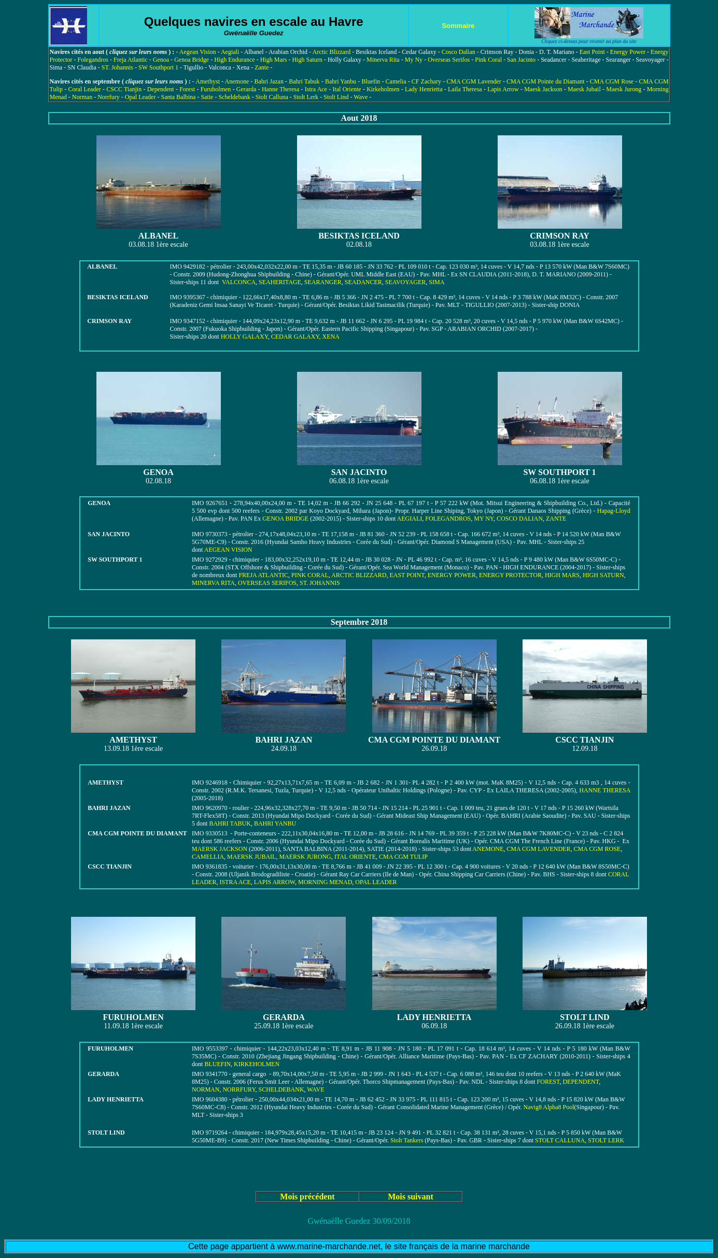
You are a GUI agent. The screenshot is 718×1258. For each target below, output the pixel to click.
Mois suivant (410, 1196)
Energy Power (627, 51)
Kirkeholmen (383, 89)
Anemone (237, 81)
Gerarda (246, 89)
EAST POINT (406, 575)
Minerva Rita (383, 59)
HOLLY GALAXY (244, 336)
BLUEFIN (217, 1064)
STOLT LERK (606, 1140)
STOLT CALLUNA (560, 1140)
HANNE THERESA (604, 790)
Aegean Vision (197, 51)
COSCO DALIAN (520, 518)
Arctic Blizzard (331, 51)
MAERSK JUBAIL (251, 856)
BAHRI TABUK (230, 823)
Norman (82, 97)
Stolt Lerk (305, 97)
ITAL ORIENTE (355, 856)
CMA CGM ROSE (597, 848)
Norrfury (108, 97)
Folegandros (93, 59)
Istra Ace (316, 89)
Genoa (161, 59)
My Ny (414, 59)
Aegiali (230, 51)
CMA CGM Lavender (473, 81)
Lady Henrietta (424, 89)
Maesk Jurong (623, 89)
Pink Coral (488, 59)
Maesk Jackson (543, 89)
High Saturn (307, 59)
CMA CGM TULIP (403, 856)
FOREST (548, 1081)
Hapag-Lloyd (613, 510)
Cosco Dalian (458, 51)
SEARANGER (323, 282)
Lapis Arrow (503, 89)
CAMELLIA (208, 856)
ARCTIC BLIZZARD (358, 575)
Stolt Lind (335, 97)
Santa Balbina (178, 97)
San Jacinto (521, 59)
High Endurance (234, 59)
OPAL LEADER (376, 882)
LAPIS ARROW (274, 882)
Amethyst (207, 81)
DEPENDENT (580, 1081)
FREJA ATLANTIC (263, 575)
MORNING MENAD (325, 882)
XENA (331, 336)
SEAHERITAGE (280, 282)
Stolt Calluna (272, 97)
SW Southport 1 (158, 67)
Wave (361, 97)
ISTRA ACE (234, 882)
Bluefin (370, 81)
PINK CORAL (310, 575)
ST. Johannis (117, 67)
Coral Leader (84, 89)
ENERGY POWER (452, 575)
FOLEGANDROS (448, 518)
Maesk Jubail (584, 89)
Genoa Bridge (191, 59)
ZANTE (556, 518)
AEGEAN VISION (228, 549)
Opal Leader (140, 97)
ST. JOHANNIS (320, 582)
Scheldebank (234, 97)
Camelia (396, 81)
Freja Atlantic (131, 59)
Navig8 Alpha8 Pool (549, 1107)
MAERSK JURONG (305, 856)
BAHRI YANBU (275, 823)
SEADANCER (363, 282)
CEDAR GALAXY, (296, 336)
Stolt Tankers (406, 1140)
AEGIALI (410, 518)
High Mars (273, 59)
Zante (262, 67)
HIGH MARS (562, 575)
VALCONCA (239, 282)
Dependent (160, 89)
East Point (592, 51)
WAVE (315, 1089)
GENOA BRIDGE (286, 518)
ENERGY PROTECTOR (510, 575)
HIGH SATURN (603, 575)
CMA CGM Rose (611, 81)
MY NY (484, 518)
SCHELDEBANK (281, 1089)
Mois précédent (307, 1196)
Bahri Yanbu (340, 81)
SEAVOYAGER (405, 282)
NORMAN (205, 1089)
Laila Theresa (465, 89)
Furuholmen (216, 89)
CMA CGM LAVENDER (538, 848)
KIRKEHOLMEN (256, 1064)
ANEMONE (487, 848)
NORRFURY (238, 1089)
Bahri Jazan (269, 81)
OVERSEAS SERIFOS (267, 582)
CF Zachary (426, 81)
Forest (187, 89)
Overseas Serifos (449, 59)
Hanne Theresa (280, 89)
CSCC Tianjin (124, 89)
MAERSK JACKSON (219, 848)
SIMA (436, 282)
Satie (207, 97)
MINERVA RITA (213, 582)
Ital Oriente (346, 89)
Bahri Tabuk (304, 81)
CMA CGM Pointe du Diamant (545, 81)
